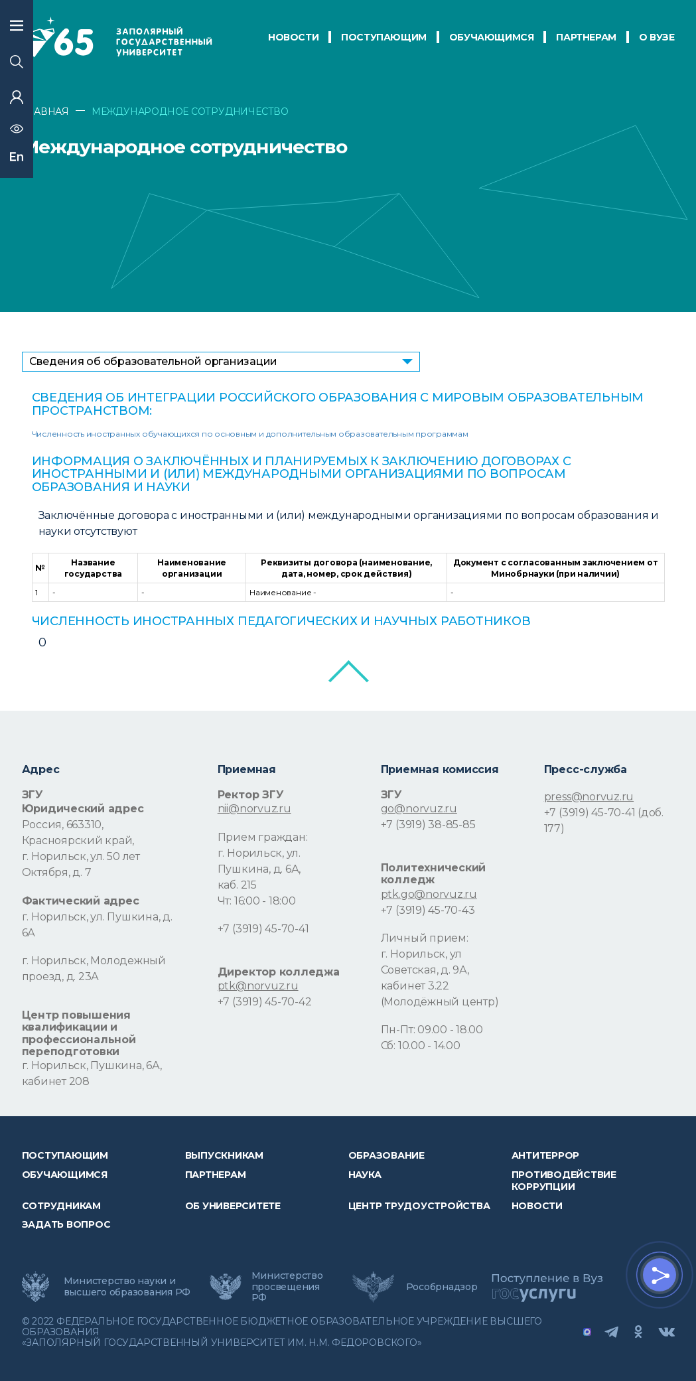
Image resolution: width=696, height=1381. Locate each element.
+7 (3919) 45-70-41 (263, 928)
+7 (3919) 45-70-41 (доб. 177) (603, 820)
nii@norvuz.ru (254, 808)
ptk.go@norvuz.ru (429, 894)
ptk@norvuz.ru (258, 986)
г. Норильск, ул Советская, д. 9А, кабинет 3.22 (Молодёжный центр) (440, 978)
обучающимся (491, 37)
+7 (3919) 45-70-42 (265, 1001)
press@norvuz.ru (589, 796)
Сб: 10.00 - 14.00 (420, 1045)
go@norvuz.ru (419, 808)
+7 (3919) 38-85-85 (428, 824)
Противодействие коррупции (564, 1181)
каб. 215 (237, 885)
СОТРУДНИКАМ (61, 1206)
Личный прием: (424, 938)
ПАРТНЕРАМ (586, 37)
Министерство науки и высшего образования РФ (127, 1286)
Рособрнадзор (442, 1287)
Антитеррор (546, 1155)
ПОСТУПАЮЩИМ (384, 37)
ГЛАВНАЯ (46, 111)
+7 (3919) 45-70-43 (428, 910)
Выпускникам (224, 1155)
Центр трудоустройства (419, 1206)
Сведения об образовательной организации (153, 361)
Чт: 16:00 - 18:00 (257, 901)
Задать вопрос (66, 1224)
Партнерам (215, 1175)
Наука (365, 1175)
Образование (386, 1155)
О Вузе (657, 37)
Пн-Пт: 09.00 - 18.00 (432, 1029)
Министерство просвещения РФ (287, 1286)
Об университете (233, 1206)
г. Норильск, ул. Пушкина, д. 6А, (259, 861)
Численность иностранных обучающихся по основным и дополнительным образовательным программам (250, 434)
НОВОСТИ (293, 37)
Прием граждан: (263, 837)
